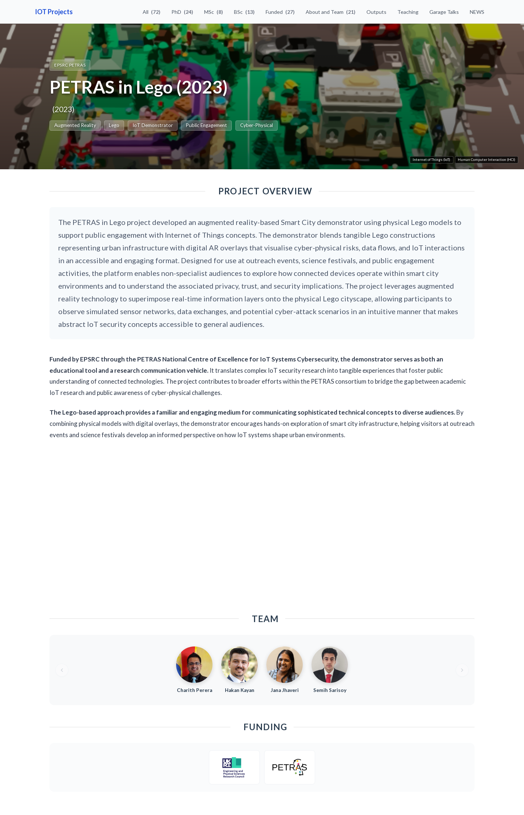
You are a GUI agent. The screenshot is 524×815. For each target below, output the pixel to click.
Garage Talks (444, 12)
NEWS (477, 12)
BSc (244, 12)
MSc (213, 12)
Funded (280, 12)
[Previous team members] (61, 670)
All (151, 12)
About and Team (331, 12)
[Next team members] (462, 670)
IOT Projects (54, 12)
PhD (182, 12)
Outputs (376, 12)
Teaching (407, 12)
